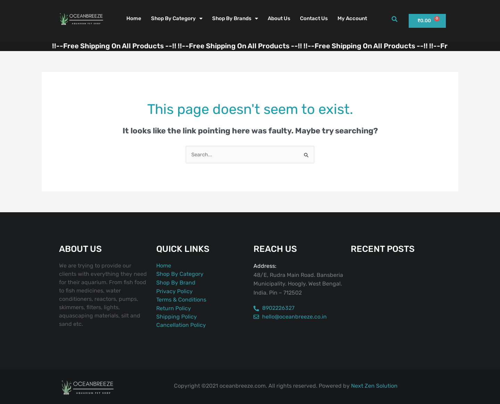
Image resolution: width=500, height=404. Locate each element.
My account (352, 18)
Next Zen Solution (374, 385)
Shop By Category (176, 19)
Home (133, 18)
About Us (279, 18)
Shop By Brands (235, 19)
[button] (394, 19)
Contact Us (314, 18)
